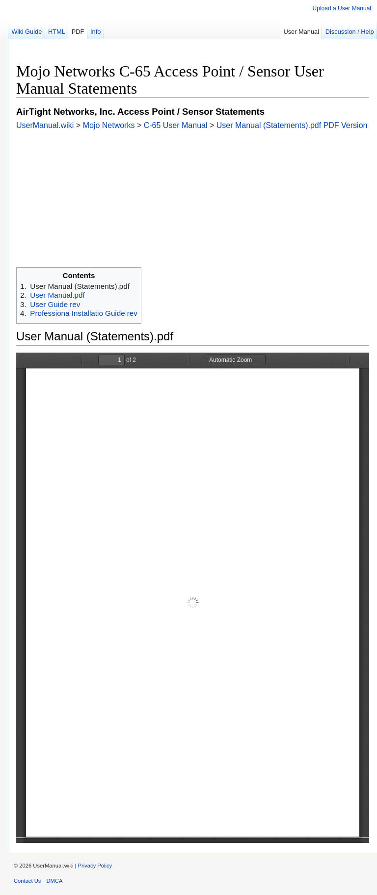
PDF (78, 31)
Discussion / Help (349, 31)
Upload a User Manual (342, 8)
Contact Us (27, 881)
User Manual (301, 31)
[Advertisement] (192, 198)
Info (95, 31)
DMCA (55, 881)
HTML (56, 31)
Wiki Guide (26, 31)
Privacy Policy (95, 866)
